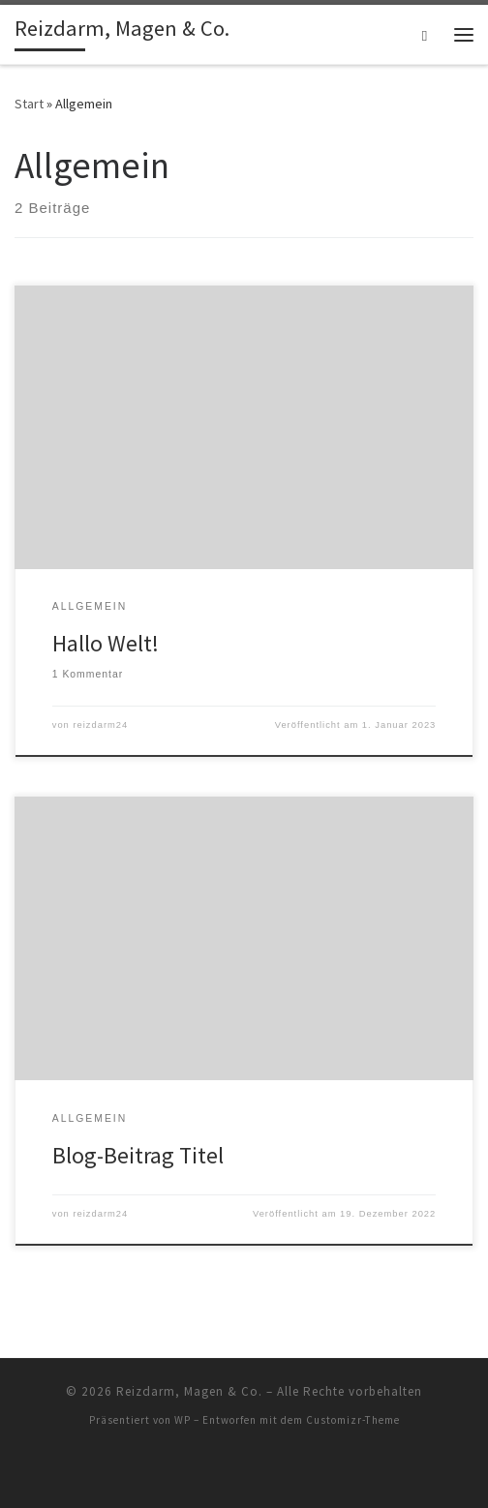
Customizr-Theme (353, 1420)
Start (29, 103)
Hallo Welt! (105, 643)
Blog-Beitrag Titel (138, 1155)
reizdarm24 (100, 725)
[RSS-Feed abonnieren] (244, 1471)
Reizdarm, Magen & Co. (189, 1391)
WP (182, 1420)
